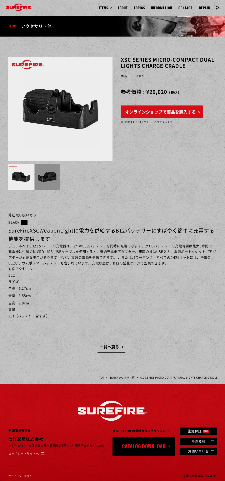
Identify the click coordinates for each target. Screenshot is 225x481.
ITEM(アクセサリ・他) (122, 377)
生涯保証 (198, 430)
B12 (11, 275)
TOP (102, 377)
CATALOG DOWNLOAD (144, 446)
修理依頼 (198, 441)
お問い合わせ (198, 451)
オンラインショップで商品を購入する (160, 112)
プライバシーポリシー (21, 476)
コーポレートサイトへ (23, 453)
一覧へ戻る (109, 347)
